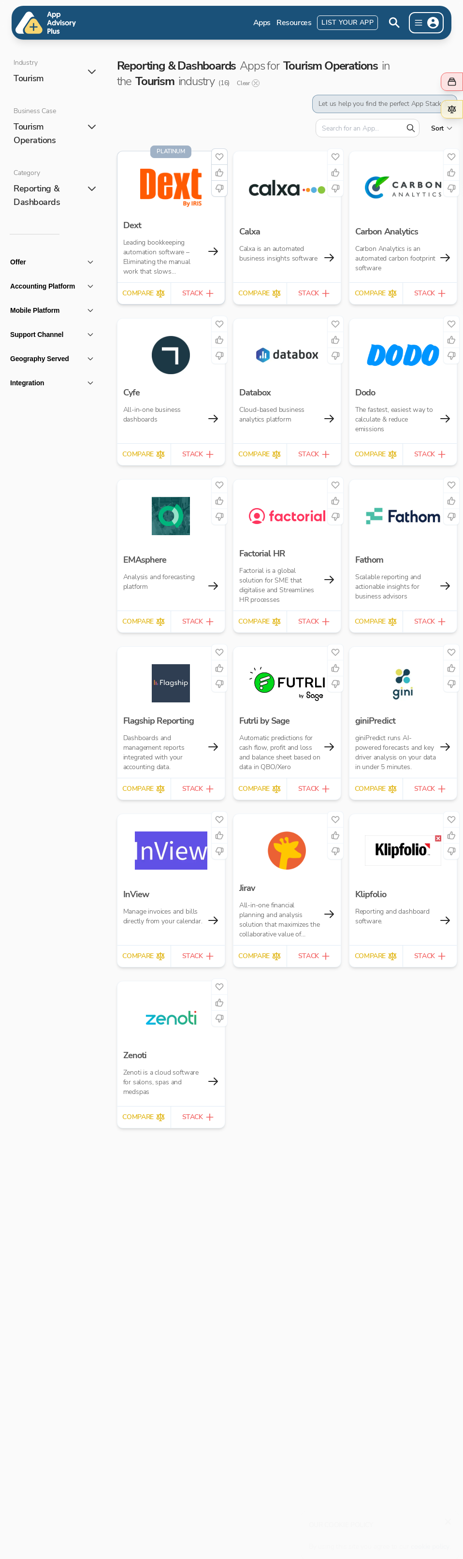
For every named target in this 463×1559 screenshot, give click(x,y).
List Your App (347, 22)
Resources (293, 22)
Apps (262, 22)
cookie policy (430, 1541)
